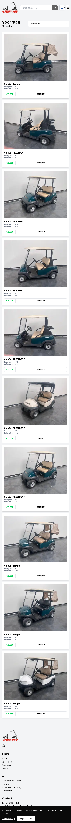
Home (5, 758)
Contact (6, 768)
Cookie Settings (8, 818)
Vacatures (7, 761)
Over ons (6, 765)
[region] (35, 814)
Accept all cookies (25, 818)
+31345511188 (12, 802)
